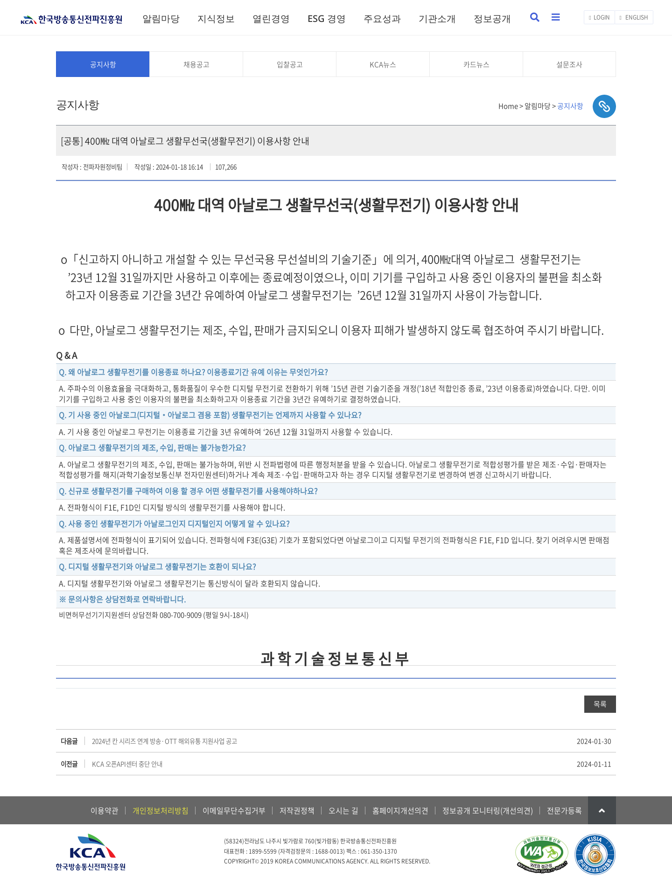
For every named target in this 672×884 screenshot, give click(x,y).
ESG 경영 (327, 18)
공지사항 (103, 64)
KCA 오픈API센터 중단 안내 (127, 763)
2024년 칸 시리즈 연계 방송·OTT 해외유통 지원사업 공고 (164, 740)
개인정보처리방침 (161, 810)
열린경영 (271, 18)
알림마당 (161, 18)
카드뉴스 (476, 64)
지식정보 (216, 18)
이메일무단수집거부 (234, 810)
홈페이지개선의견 (400, 810)
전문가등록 (564, 810)
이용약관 (105, 810)
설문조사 (569, 64)
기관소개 (437, 18)
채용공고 (196, 64)
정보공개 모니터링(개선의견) (487, 810)
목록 (600, 704)
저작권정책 (297, 810)
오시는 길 (343, 810)
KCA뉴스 (383, 64)
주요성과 (382, 18)
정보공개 (492, 18)
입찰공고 (290, 64)
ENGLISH (634, 17)
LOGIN (599, 17)
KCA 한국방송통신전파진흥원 (71, 15)
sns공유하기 (604, 106)
